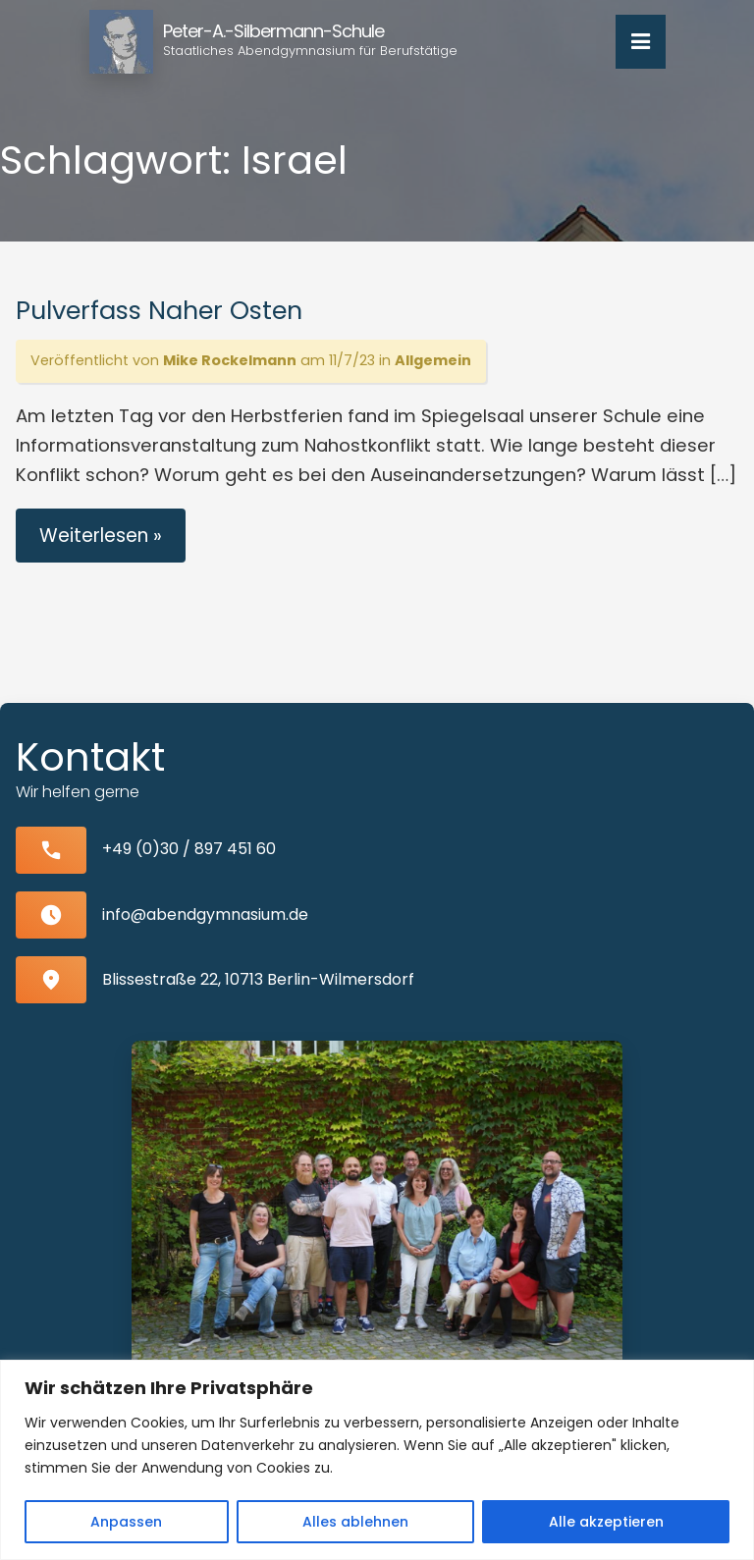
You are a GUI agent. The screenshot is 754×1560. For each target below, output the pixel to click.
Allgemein (433, 360)
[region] (377, 1460)
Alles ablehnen (355, 1522)
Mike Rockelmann (229, 360)
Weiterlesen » (100, 535)
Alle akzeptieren (606, 1522)
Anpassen (126, 1522)
